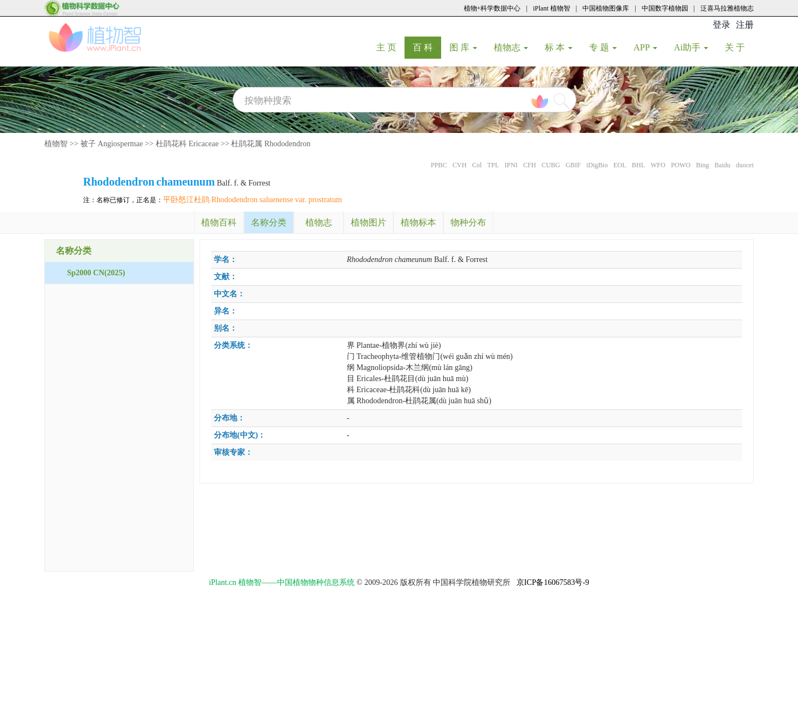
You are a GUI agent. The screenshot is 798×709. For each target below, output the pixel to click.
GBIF (573, 165)
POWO (680, 165)
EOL (619, 165)
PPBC (439, 165)
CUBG (550, 165)
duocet (745, 165)
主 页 (390, 47)
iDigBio (597, 165)
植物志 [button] (511, 47)
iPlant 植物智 (551, 8)
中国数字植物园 (665, 8)
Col (477, 165)
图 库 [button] (463, 47)
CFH (529, 165)
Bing (702, 165)
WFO (658, 165)
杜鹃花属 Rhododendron (270, 144)
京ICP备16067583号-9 (552, 582)
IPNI (511, 165)
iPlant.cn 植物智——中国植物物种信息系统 (282, 582)
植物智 (56, 144)
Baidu (722, 165)
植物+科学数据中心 (492, 8)
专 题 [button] (603, 47)
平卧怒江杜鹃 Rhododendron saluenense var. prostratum (252, 200)
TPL (493, 165)
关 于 (739, 47)
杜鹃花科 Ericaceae (187, 144)
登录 (721, 24)
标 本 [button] (558, 47)
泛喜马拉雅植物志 (727, 8)
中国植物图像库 (605, 8)
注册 (745, 24)
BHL (638, 165)
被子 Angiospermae (111, 144)
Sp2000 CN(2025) (96, 273)
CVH (460, 165)
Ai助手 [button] (691, 47)
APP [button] (645, 47)
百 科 (427, 47)
